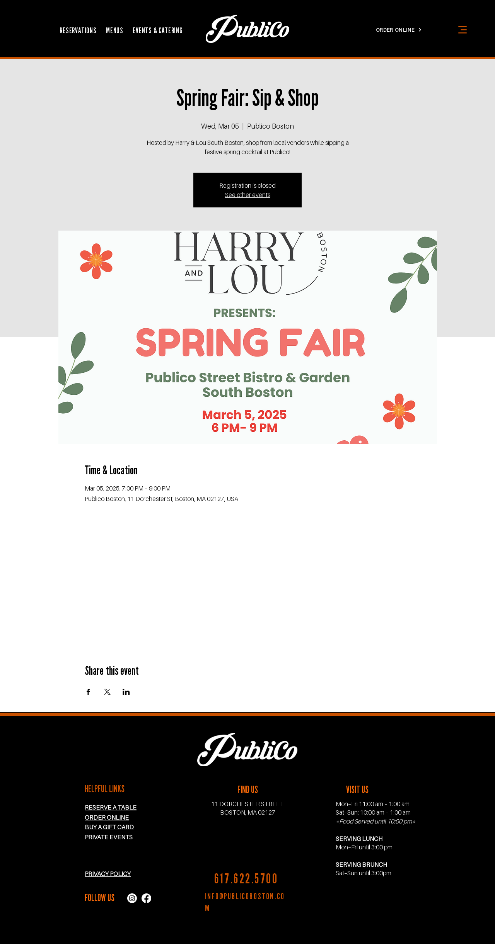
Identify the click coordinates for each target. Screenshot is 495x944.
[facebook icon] (146, 898)
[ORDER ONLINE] (399, 29)
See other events (247, 195)
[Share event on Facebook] (88, 692)
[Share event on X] (107, 692)
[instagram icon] (132, 898)
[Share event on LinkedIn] (126, 692)
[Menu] (462, 29)
